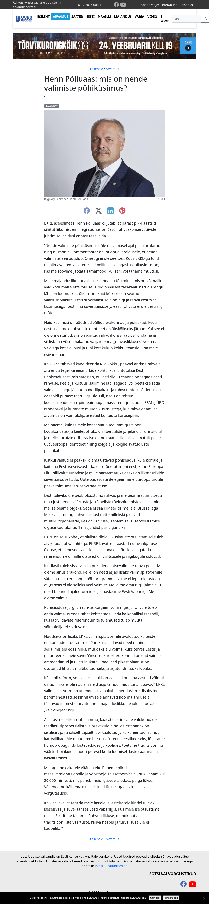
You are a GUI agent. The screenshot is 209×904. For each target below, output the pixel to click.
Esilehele (96, 69)
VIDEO (152, 16)
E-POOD (165, 18)
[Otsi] (186, 19)
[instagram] (122, 212)
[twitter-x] (98, 212)
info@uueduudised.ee (178, 5)
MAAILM (104, 16)
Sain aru (155, 897)
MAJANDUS (122, 16)
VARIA (139, 16)
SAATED (77, 16)
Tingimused (171, 897)
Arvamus (112, 69)
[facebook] (117, 4)
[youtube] (123, 4)
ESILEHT (43, 16)
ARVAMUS (60, 16)
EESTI (90, 16)
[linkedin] (110, 212)
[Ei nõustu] (204, 898)
